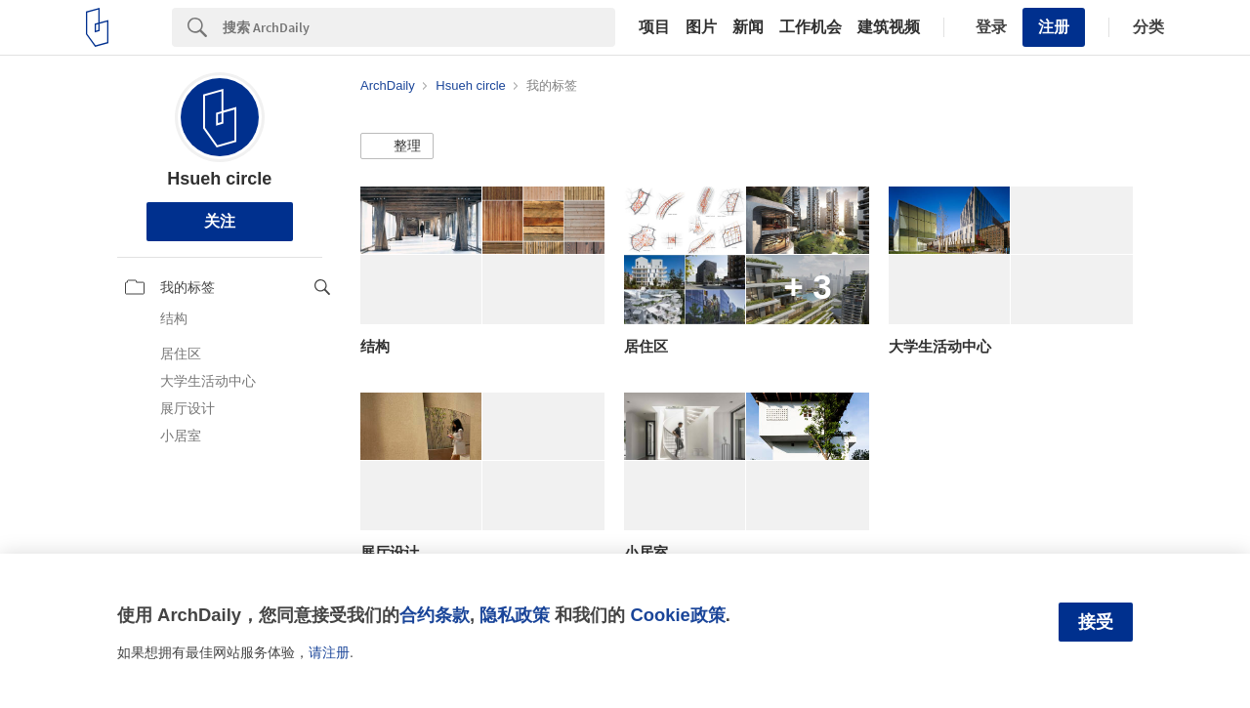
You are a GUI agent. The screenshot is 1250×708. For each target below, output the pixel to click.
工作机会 (810, 27)
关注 (219, 221)
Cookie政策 (677, 614)
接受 (1095, 622)
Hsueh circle (219, 178)
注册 (1053, 27)
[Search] (419, 27)
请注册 (329, 652)
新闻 (748, 27)
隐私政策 (514, 614)
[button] (397, 146)
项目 (654, 27)
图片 (701, 27)
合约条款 (434, 614)
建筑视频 (888, 27)
